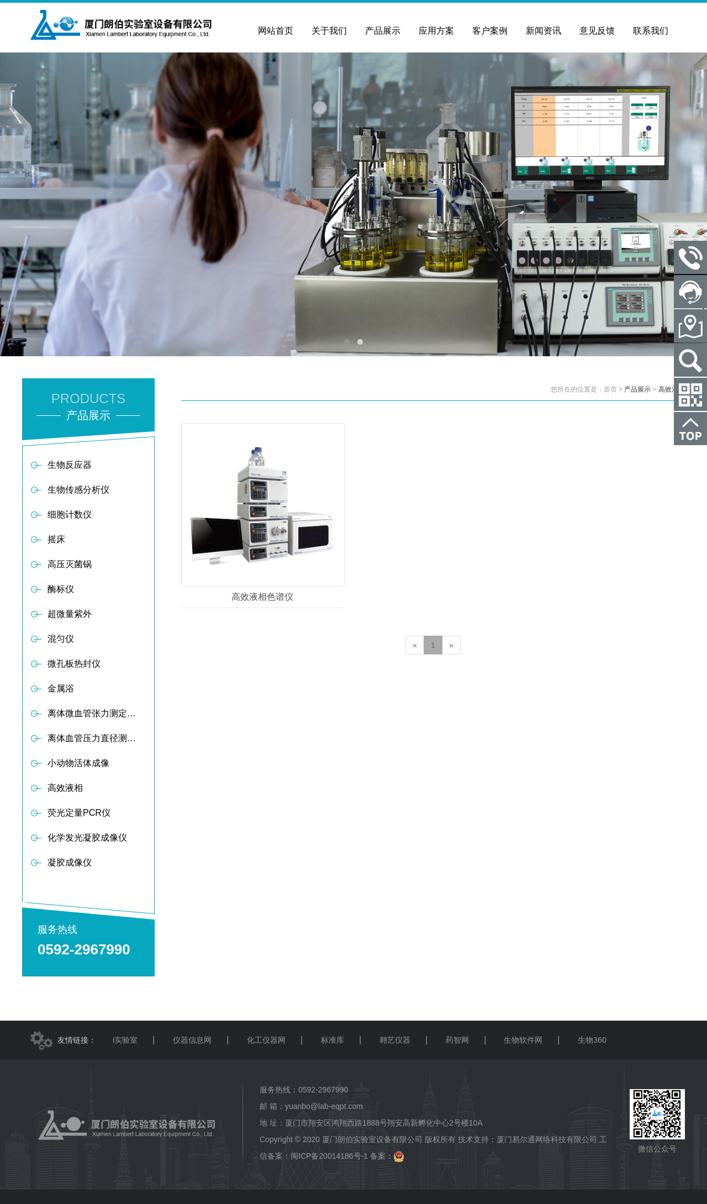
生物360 (592, 1040)
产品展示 (637, 389)
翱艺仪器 (394, 1040)
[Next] (451, 645)
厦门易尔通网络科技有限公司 (547, 1139)
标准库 (332, 1040)
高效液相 (671, 389)
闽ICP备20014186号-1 (329, 1156)
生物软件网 (523, 1040)
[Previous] (414, 645)
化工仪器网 (266, 1040)
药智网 (457, 1040)
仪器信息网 (192, 1040)
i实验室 (125, 1040)
